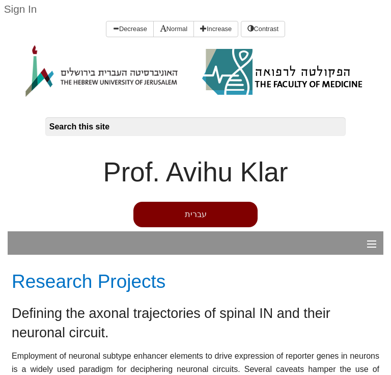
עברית (196, 214)
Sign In (20, 9)
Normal (173, 29)
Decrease (130, 29)
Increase (216, 29)
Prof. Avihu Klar (195, 172)
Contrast (262, 29)
